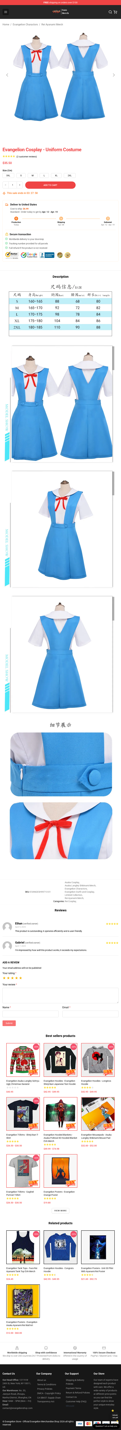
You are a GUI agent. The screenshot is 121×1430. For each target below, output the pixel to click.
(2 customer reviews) (26, 156)
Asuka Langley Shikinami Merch (80, 885)
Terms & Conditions (46, 1384)
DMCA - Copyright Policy (49, 1393)
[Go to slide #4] (68, 129)
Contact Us (71, 1397)
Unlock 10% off (115, 1416)
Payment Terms (73, 1388)
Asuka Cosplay (72, 882)
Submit (9, 1023)
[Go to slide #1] (19, 129)
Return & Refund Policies (78, 1392)
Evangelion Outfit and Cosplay (79, 892)
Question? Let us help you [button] (106, 1426)
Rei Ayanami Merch (52, 24)
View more (60, 1211)
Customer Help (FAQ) (76, 1401)
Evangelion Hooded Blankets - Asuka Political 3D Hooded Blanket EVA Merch (60, 1138)
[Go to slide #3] (52, 129)
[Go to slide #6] (101, 129)
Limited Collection (73, 895)
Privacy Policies (44, 1389)
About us (41, 1380)
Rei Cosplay (70, 901)
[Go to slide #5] (85, 129)
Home (6, 24)
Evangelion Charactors (25, 24)
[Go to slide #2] (35, 129)
